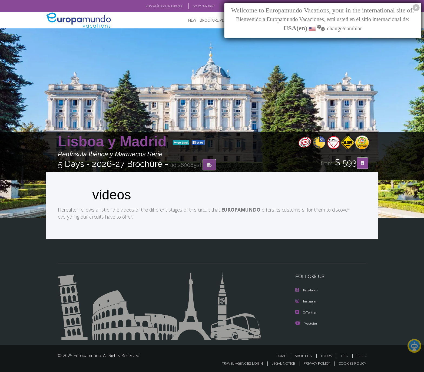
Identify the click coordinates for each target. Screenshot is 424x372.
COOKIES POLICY (351, 363)
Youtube (306, 323)
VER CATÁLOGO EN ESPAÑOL (152, 6)
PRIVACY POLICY (314, 363)
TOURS (327, 355)
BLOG (221, 6)
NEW (187, 20)
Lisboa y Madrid (114, 142)
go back (181, 142)
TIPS (345, 355)
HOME (283, 355)
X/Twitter (306, 312)
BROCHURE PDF (209, 20)
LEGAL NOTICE (279, 363)
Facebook (307, 290)
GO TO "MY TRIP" (195, 6)
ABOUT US (305, 355)
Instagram (307, 301)
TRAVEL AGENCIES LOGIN (237, 363)
